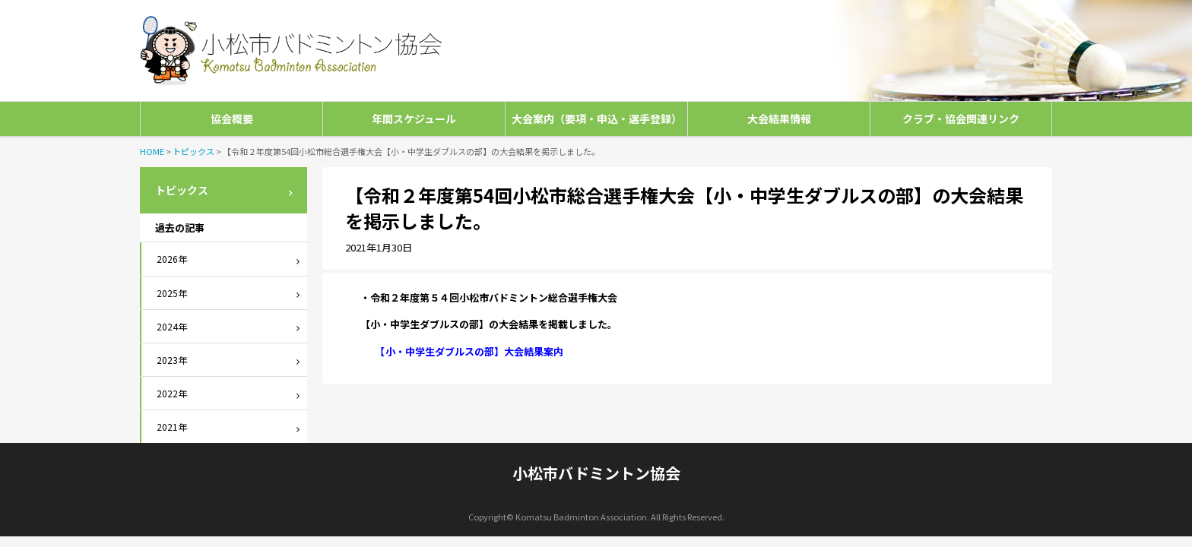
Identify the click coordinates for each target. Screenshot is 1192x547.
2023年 (172, 359)
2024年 (172, 326)
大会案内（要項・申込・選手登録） (597, 118)
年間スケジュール (414, 118)
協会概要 (232, 118)
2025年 (172, 292)
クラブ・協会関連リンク (960, 118)
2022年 (172, 393)
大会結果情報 (779, 118)
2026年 (172, 258)
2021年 (172, 426)
